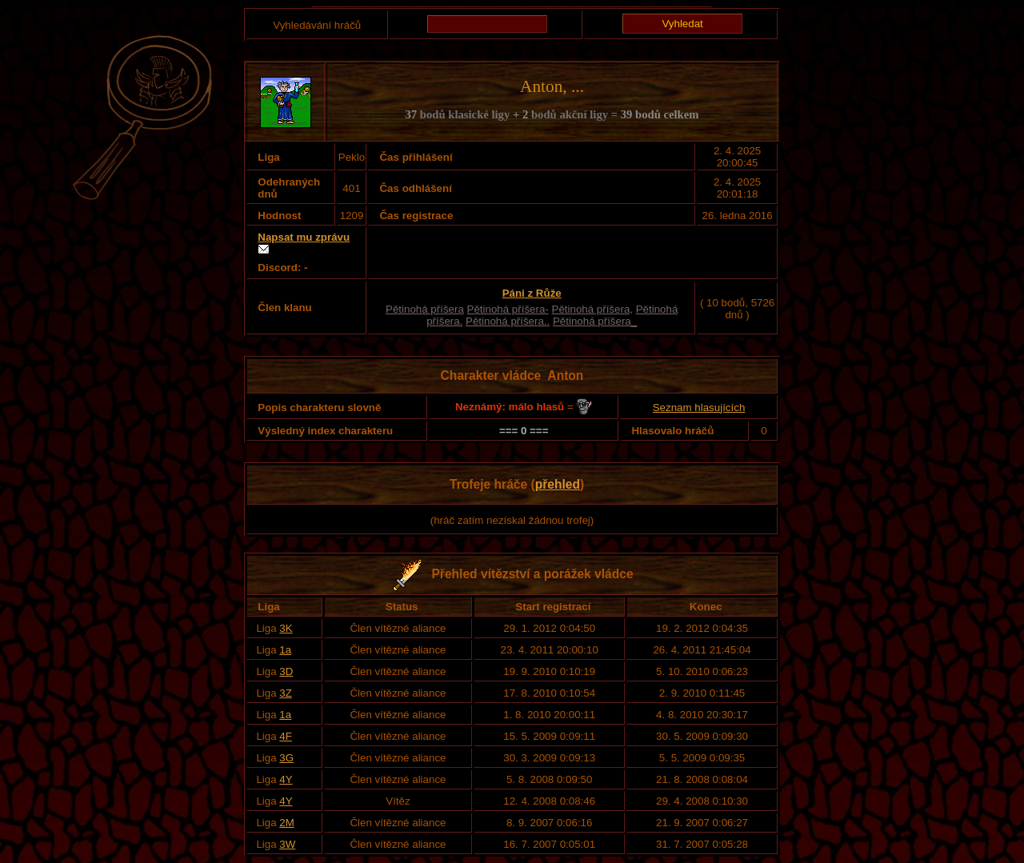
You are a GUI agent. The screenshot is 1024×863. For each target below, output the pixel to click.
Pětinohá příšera (425, 309)
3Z (285, 693)
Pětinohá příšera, (593, 309)
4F (285, 736)
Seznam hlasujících (699, 408)
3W (287, 844)
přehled (557, 484)
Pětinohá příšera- (508, 309)
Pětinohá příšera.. (508, 321)
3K (285, 628)
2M (286, 823)
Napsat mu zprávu (304, 237)
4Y (285, 779)
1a (285, 650)
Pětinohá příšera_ (595, 321)
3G (286, 758)
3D (286, 671)
